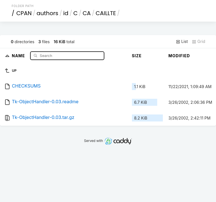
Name (19, 55)
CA (87, 13)
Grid (198, 41)
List (182, 41)
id (65, 13)
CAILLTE (106, 13)
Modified (179, 55)
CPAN (24, 13)
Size (137, 55)
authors (47, 13)
